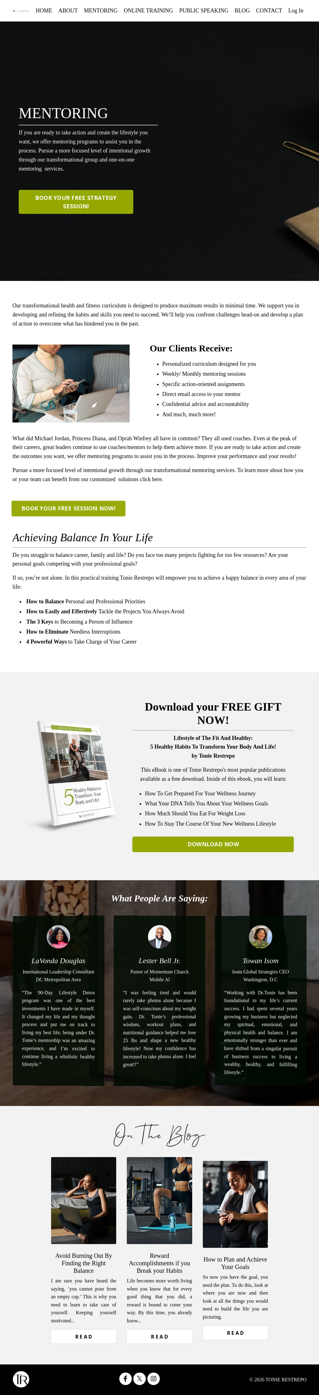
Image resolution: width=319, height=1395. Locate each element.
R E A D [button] (83, 1336)
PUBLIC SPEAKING (203, 10)
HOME (44, 10)
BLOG (242, 10)
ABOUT (68, 10)
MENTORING (101, 10)
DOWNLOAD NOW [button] (213, 844)
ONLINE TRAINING (148, 10)
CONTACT (269, 10)
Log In (296, 10)
